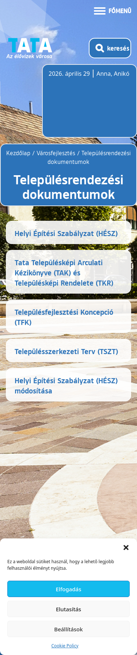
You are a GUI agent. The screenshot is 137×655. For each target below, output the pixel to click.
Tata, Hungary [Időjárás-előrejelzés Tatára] (89, 105)
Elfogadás (68, 589)
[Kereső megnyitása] (110, 48)
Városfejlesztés (56, 153)
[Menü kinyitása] (112, 10)
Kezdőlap (19, 153)
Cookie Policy (64, 646)
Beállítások (68, 629)
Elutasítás (68, 609)
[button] (126, 547)
